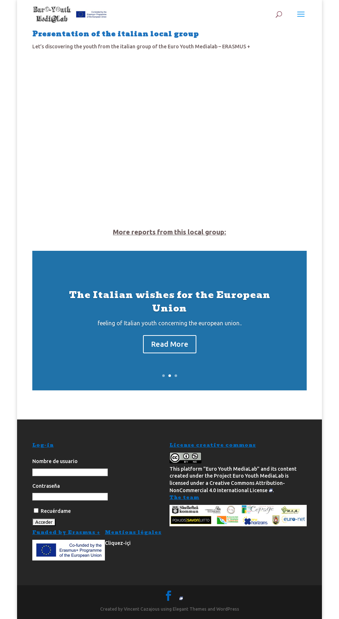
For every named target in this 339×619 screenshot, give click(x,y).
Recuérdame (52, 511)
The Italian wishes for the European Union (169, 302)
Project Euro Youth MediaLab (249, 476)
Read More (169, 344)
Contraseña (46, 486)
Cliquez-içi (118, 543)
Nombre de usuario (55, 461)
